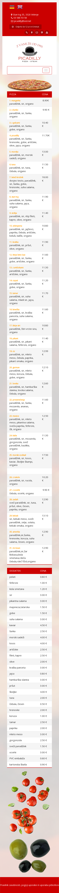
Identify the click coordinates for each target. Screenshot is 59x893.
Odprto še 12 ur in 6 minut (25, 26)
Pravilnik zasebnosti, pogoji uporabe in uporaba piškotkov (29, 885)
